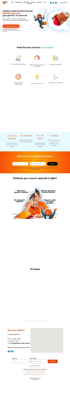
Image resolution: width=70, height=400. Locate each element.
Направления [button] (18, 2)
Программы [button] (26, 2)
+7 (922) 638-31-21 (14, 334)
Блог (45, 2)
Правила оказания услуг (35, 366)
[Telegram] (56, 3)
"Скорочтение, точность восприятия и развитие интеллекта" (35, 374)
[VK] (51, 3)
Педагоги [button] (33, 2)
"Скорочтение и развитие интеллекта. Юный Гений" (35, 371)
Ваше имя (14, 358)
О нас (12, 2)
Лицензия (29, 3)
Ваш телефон (33, 358)
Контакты (39, 2)
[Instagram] (53, 3)
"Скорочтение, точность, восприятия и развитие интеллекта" (35, 370)
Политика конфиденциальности (35, 365)
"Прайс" (35, 375)
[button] (11, 26)
